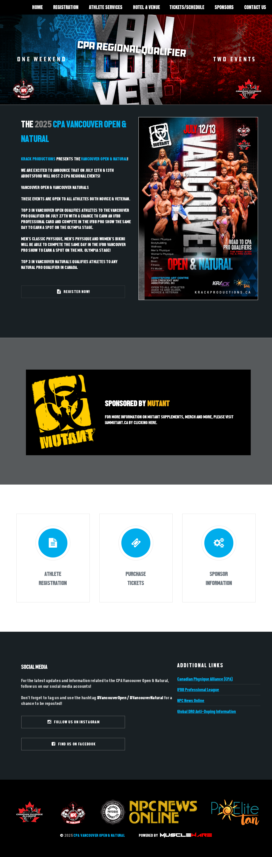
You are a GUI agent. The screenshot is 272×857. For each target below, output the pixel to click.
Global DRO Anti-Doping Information (206, 711)
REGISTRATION (66, 7)
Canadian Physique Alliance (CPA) (205, 679)
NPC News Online (190, 700)
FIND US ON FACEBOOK (74, 744)
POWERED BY (175, 835)
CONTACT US (255, 7)
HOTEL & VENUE (146, 7)
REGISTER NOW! (73, 291)
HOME (37, 7)
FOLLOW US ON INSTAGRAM (73, 722)
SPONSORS (224, 7)
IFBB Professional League (198, 689)
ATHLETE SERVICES (105, 7)
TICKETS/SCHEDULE (187, 7)
